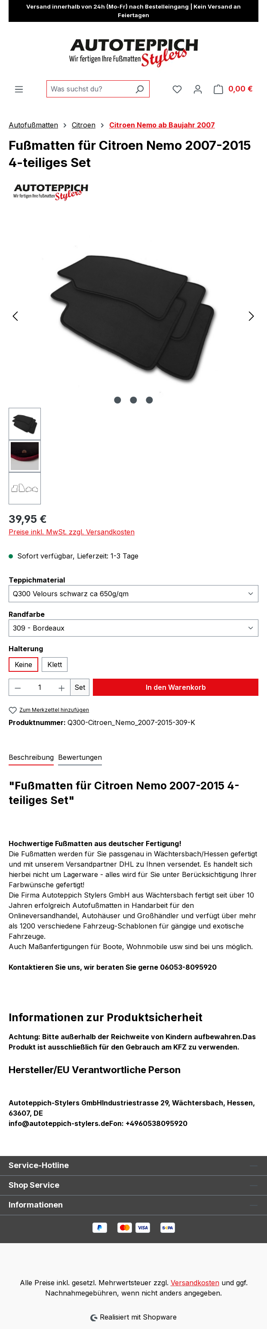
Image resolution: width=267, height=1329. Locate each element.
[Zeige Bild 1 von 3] (117, 400)
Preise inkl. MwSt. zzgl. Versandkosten (72, 532)
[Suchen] (139, 88)
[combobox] (88, 88)
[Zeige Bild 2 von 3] (133, 400)
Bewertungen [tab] (80, 757)
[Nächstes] (251, 315)
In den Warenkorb (176, 687)
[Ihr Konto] (197, 88)
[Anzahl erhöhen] (62, 687)
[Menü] (19, 88)
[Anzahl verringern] (18, 687)
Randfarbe (27, 614)
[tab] (31, 757)
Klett (54, 664)
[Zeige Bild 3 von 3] (149, 400)
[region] (133, 363)
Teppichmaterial (37, 579)
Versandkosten (195, 1282)
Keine (23, 664)
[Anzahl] (39, 687)
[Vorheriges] (15, 315)
